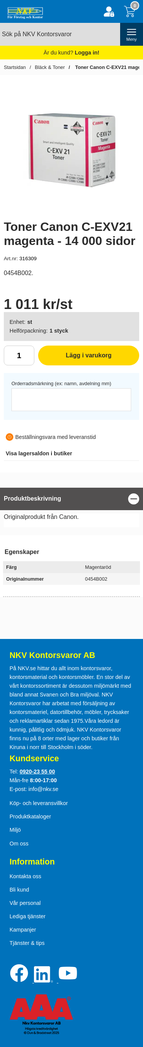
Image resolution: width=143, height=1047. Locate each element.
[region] (71, 499)
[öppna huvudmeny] (131, 34)
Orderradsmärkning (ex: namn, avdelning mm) (61, 383)
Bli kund (19, 890)
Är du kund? (71, 53)
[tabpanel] (71, 509)
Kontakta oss (25, 876)
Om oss (19, 843)
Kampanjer (23, 930)
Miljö (15, 830)
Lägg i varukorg (75, 358)
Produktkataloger (30, 816)
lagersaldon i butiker (39, 453)
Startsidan (15, 67)
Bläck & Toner (50, 67)
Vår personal (25, 903)
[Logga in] (109, 12)
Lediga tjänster (27, 916)
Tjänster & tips (27, 943)
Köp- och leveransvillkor (39, 803)
